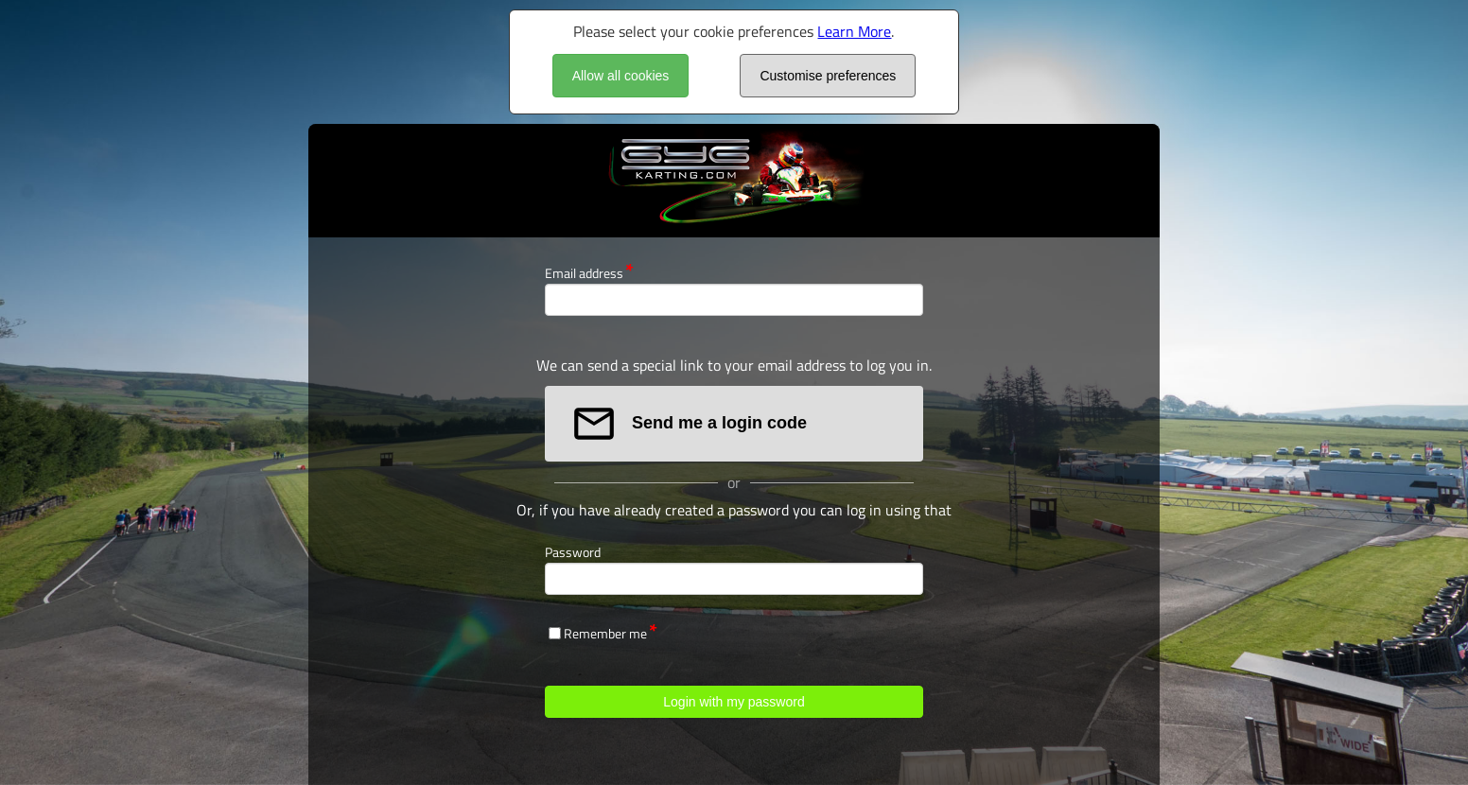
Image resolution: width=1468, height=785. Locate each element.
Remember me (605, 633)
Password (573, 552)
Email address (584, 273)
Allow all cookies (621, 75)
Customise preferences (828, 75)
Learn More (854, 31)
